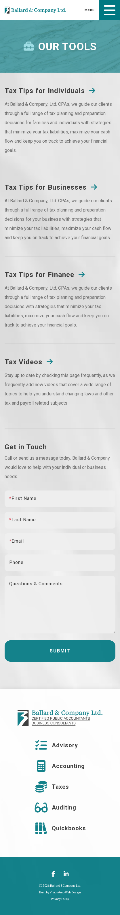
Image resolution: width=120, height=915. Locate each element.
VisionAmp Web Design (65, 892)
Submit (60, 651)
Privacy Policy (60, 899)
